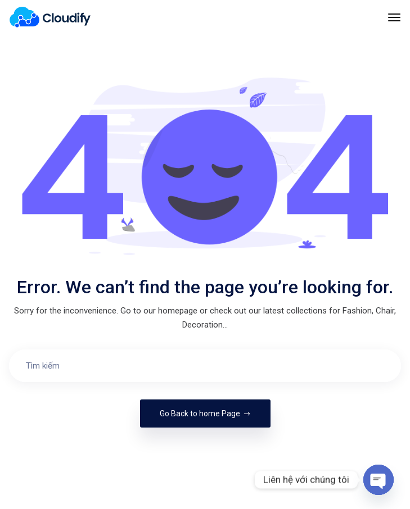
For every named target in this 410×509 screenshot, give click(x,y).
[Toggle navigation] (394, 23)
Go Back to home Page (205, 413)
